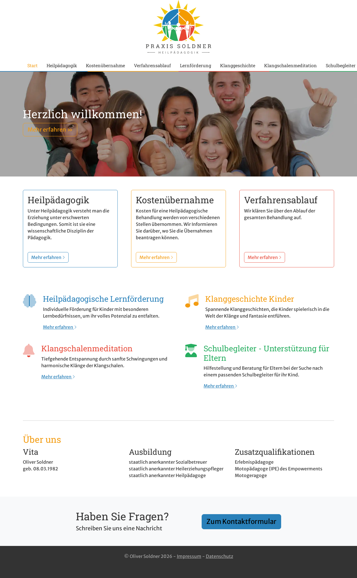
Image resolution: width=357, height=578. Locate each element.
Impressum (189, 556)
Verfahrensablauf (152, 65)
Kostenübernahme (105, 65)
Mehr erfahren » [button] (50, 129)
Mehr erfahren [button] (48, 257)
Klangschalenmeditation (290, 65)
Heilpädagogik (62, 65)
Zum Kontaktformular (241, 521)
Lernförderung (195, 65)
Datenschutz (219, 556)
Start (32, 65)
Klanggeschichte (237, 65)
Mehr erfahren (60, 327)
